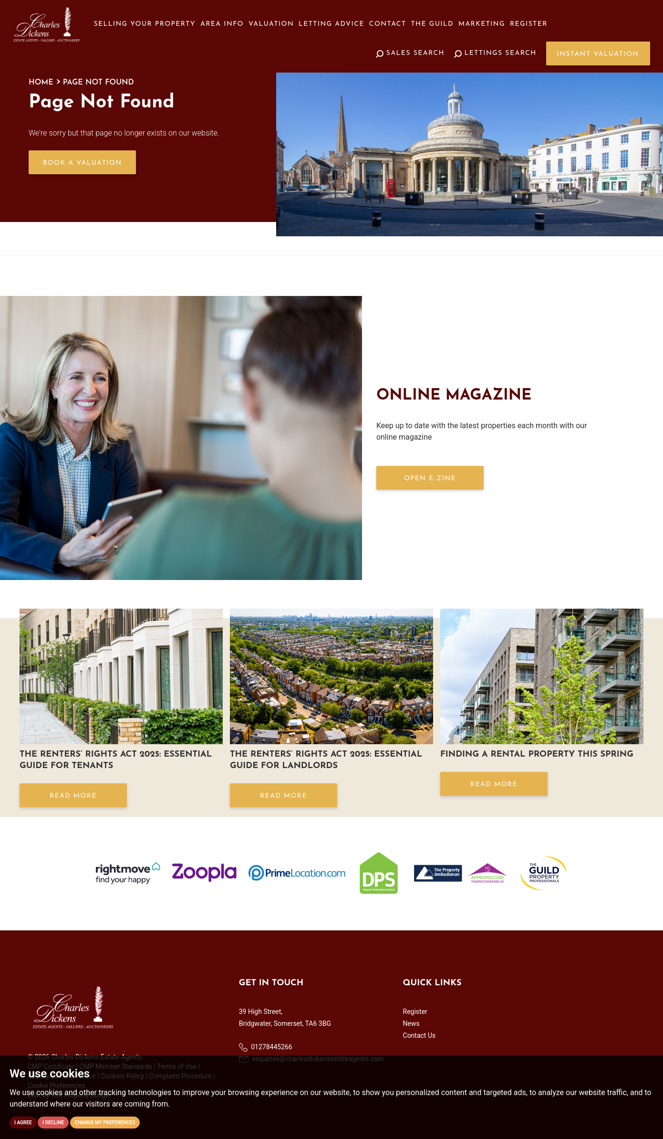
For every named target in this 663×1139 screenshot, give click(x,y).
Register (529, 24)
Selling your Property (145, 24)
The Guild (432, 24)
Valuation (271, 24)
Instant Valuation (598, 54)
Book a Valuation (82, 163)
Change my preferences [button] (105, 1122)
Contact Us (419, 1035)
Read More (73, 796)
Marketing (481, 24)
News (411, 1023)
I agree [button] (23, 1122)
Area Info (222, 24)
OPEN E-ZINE (430, 478)
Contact (387, 24)
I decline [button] (53, 1122)
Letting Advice (331, 24)
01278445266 (265, 1047)
